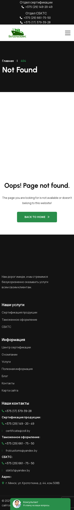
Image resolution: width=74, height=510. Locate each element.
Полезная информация (17, 369)
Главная (8, 61)
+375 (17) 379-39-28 (35, 22)
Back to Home (35, 217)
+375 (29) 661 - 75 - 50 (18, 443)
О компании (9, 354)
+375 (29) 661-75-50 (35, 18)
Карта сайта (10, 390)
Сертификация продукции (19, 312)
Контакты (8, 383)
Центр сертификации (16, 347)
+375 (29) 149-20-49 (37, 7)
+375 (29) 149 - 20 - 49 (18, 423)
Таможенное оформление (19, 320)
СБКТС (6, 327)
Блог (5, 376)
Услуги (6, 362)
